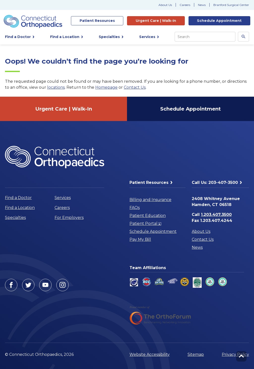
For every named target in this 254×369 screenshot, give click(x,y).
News (202, 5)
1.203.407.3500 (216, 214)
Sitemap (196, 354)
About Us (165, 5)
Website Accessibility (149, 354)
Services (63, 197)
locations (56, 87)
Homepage (106, 87)
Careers (185, 5)
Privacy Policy (235, 354)
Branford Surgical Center (231, 5)
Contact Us (135, 87)
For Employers (69, 217)
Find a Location (20, 207)
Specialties (15, 217)
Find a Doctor (18, 197)
